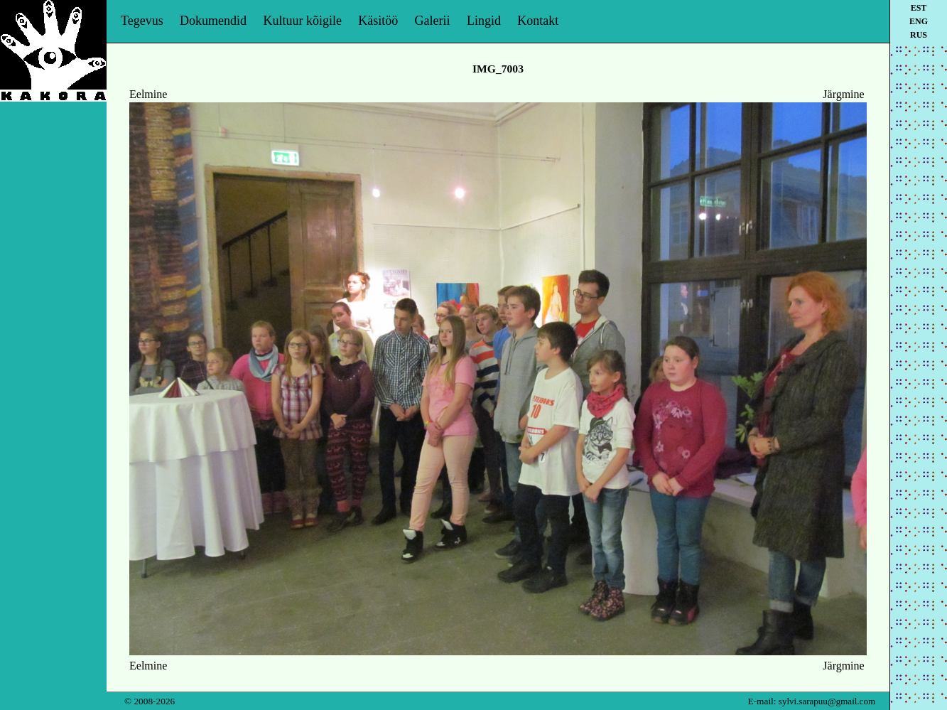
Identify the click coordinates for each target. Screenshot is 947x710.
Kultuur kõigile (302, 21)
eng (918, 21)
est (919, 8)
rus (918, 35)
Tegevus (142, 21)
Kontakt (537, 21)
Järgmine (843, 94)
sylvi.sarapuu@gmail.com (827, 701)
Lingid (484, 21)
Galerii (432, 21)
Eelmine (148, 94)
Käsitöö (378, 21)
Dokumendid (213, 21)
